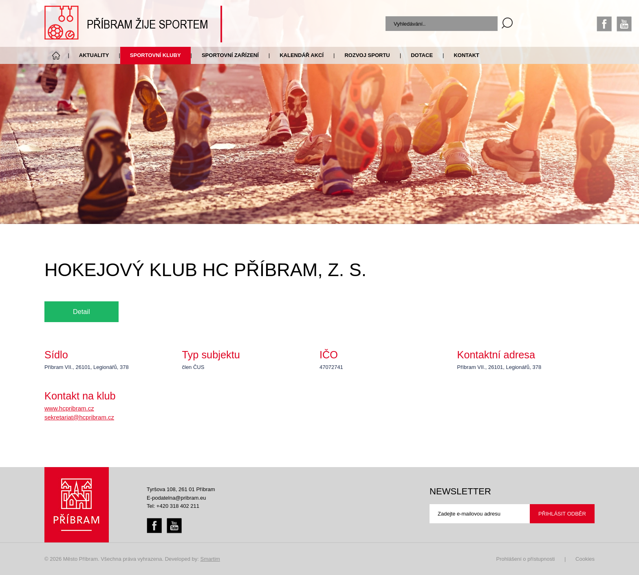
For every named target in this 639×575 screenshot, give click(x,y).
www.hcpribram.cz (69, 408)
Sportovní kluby (155, 55)
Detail (81, 311)
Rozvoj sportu (367, 55)
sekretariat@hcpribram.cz (79, 417)
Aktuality (94, 55)
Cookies (585, 559)
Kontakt (466, 55)
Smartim (210, 559)
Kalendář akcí (302, 55)
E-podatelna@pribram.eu (176, 498)
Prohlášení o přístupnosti (525, 559)
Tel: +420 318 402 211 (173, 506)
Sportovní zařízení (230, 55)
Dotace (422, 55)
